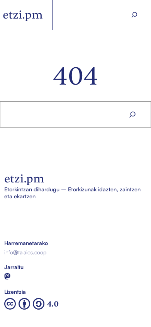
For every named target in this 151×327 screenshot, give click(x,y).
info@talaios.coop (25, 252)
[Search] (134, 15)
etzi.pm (23, 14)
